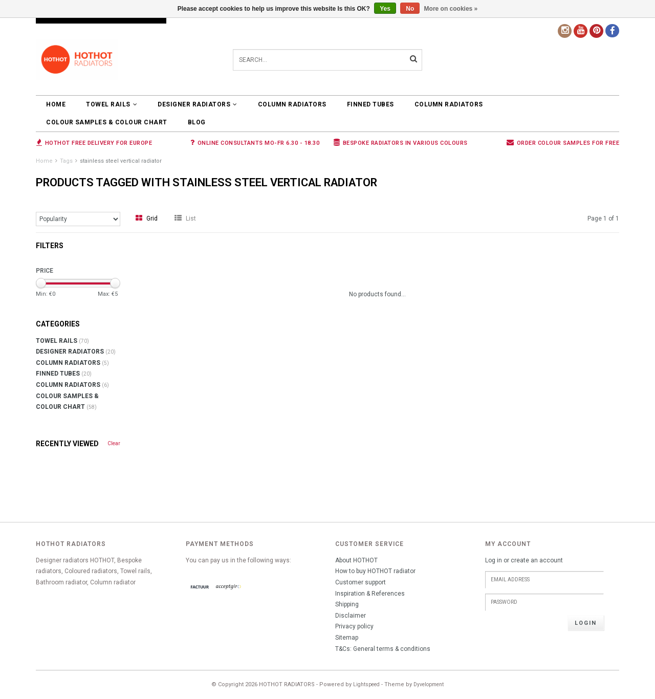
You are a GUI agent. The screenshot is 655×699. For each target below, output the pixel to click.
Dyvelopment (428, 684)
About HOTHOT (356, 560)
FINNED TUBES (370, 104)
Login (586, 623)
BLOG (197, 122)
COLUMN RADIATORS (292, 104)
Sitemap (346, 637)
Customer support (360, 582)
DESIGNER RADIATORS (197, 104)
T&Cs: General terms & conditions (382, 648)
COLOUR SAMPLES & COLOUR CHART (106, 122)
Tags (66, 161)
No (410, 8)
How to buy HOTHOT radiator (375, 571)
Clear (113, 443)
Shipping (347, 604)
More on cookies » (451, 8)
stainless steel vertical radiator (121, 161)
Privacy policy (354, 626)
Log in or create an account (524, 560)
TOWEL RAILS (111, 104)
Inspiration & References (370, 593)
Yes (385, 8)
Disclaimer (350, 615)
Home (56, 104)
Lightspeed (366, 684)
